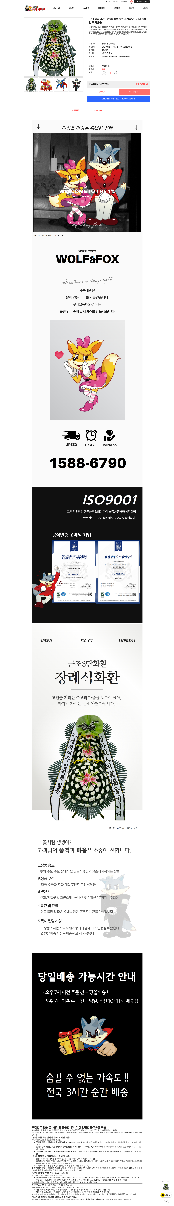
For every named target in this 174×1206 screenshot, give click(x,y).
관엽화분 (117, 8)
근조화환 (86, 8)
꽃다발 (71, 8)
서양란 (145, 8)
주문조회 (124, 2)
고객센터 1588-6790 (142, 2)
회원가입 (115, 2)
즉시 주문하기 (134, 92)
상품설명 (76, 111)
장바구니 (102, 92)
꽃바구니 (56, 8)
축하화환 (101, 8)
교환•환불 (98, 111)
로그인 (108, 2)
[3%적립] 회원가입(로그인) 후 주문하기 (118, 99)
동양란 (131, 8)
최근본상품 (165, 1181)
